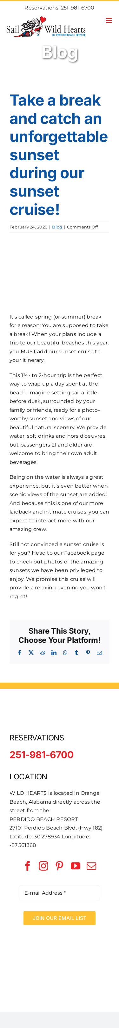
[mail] (91, 866)
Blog (57, 226)
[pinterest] (59, 866)
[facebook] (27, 866)
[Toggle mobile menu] (109, 20)
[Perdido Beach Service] (59, 945)
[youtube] (75, 866)
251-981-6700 (78, 8)
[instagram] (43, 866)
